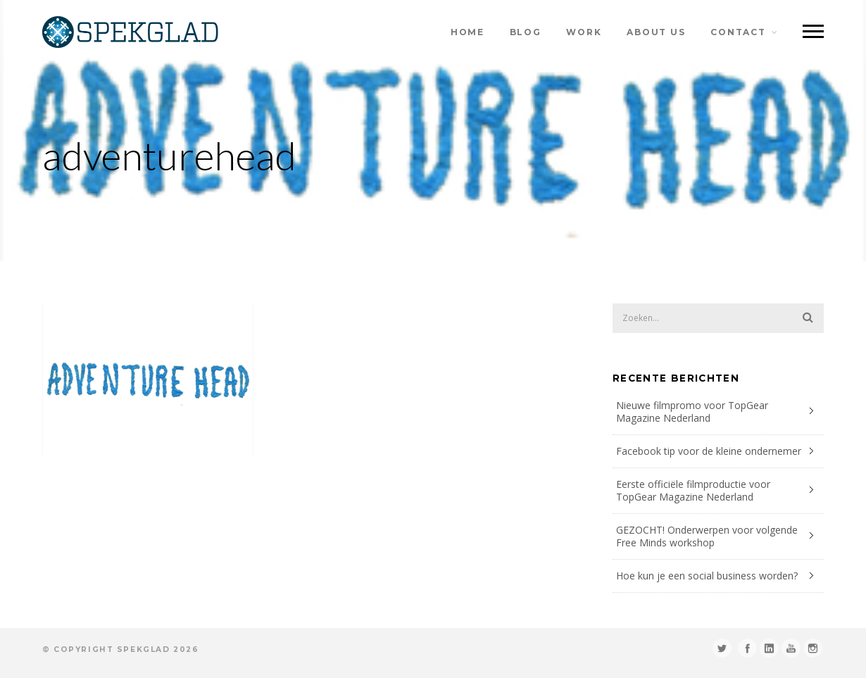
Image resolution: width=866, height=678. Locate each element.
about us (656, 32)
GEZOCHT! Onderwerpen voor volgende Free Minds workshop (707, 536)
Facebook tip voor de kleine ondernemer (708, 451)
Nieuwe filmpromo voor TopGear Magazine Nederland (692, 411)
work (583, 32)
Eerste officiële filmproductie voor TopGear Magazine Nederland (693, 490)
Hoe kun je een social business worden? (707, 575)
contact (738, 32)
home (467, 32)
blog (525, 32)
